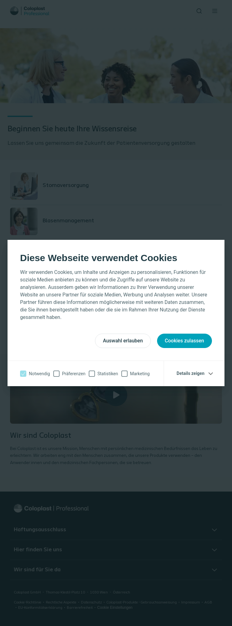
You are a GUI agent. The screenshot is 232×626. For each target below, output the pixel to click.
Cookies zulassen (184, 341)
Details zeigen (190, 373)
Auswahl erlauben (123, 341)
